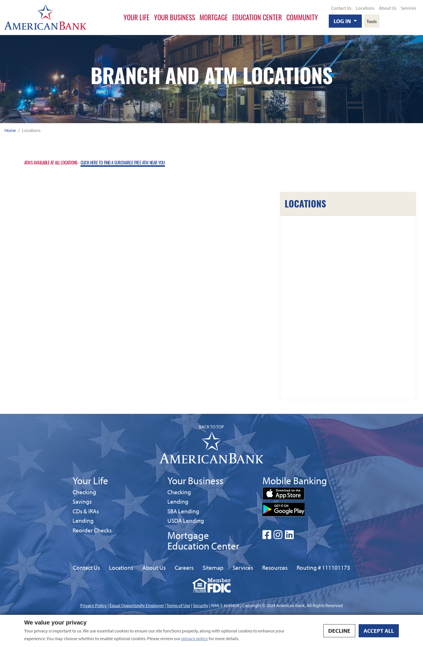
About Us (387, 8)
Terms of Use (178, 605)
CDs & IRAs (86, 511)
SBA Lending (183, 511)
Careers (184, 567)
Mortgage (214, 17)
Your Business (174, 17)
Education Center (257, 17)
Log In (343, 21)
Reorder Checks (92, 530)
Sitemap (213, 567)
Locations (365, 8)
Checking (84, 492)
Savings (83, 501)
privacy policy (194, 638)
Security (200, 605)
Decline (339, 630)
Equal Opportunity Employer (137, 605)
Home (10, 130)
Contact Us (341, 8)
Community (302, 17)
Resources (275, 567)
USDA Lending (185, 520)
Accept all (379, 630)
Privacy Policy (93, 605)
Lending (83, 520)
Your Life (136, 17)
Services (408, 8)
